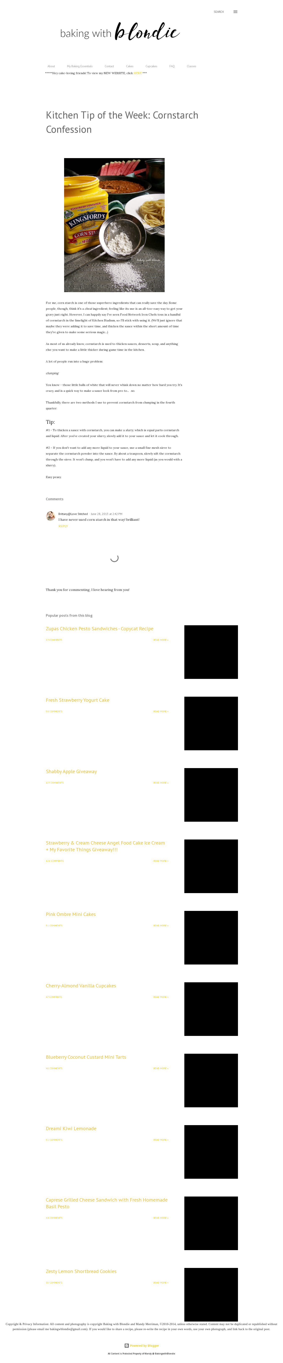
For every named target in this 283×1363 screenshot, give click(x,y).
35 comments (54, 1282)
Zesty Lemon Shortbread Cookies (81, 1271)
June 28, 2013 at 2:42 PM (106, 514)
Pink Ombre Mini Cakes (71, 914)
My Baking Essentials (77, 66)
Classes (189, 66)
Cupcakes (149, 66)
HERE (138, 73)
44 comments (54, 1217)
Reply (63, 526)
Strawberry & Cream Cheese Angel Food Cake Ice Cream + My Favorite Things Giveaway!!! (105, 846)
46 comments (54, 1068)
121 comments (55, 860)
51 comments (54, 925)
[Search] (219, 11)
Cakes (127, 66)
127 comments (55, 782)
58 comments (54, 711)
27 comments (54, 639)
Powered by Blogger (141, 1346)
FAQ (169, 66)
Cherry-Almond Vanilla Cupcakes (81, 985)
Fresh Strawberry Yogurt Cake (77, 700)
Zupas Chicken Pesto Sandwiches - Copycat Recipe (99, 628)
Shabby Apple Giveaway (71, 771)
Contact (106, 66)
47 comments (54, 996)
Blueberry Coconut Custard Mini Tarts (86, 1057)
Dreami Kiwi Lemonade (71, 1128)
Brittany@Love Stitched (73, 514)
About (48, 66)
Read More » (161, 639)
